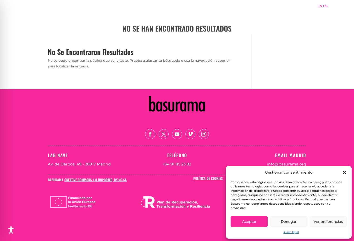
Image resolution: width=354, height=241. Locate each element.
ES (325, 6)
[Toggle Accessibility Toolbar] (11, 230)
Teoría (297, 13)
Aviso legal (291, 232)
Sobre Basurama (229, 13)
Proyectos (260, 13)
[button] (344, 172)
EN (319, 6)
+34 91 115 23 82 (177, 164)
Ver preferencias (328, 221)
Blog (313, 13)
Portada (200, 13)
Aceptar (249, 221)
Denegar (288, 221)
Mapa (281, 13)
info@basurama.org (286, 164)
